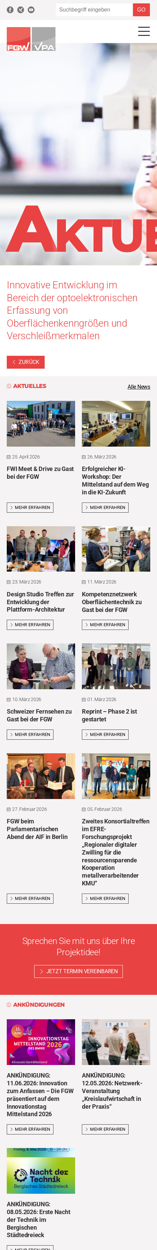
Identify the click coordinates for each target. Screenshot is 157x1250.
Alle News (139, 387)
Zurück (26, 362)
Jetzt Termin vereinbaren (82, 971)
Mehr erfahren (30, 507)
